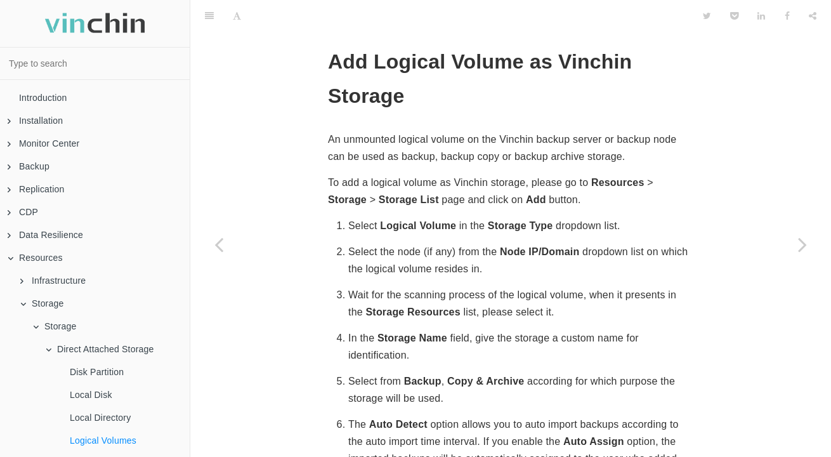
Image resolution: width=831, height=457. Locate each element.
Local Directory (100, 418)
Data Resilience (45, 235)
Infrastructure (53, 280)
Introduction (43, 98)
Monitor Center (43, 143)
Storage (41, 303)
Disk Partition (97, 372)
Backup (28, 166)
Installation (35, 121)
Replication (36, 189)
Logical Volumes (103, 440)
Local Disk (91, 395)
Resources (35, 258)
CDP (23, 212)
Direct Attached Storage (100, 349)
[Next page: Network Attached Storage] (802, 244)
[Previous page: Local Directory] (218, 244)
